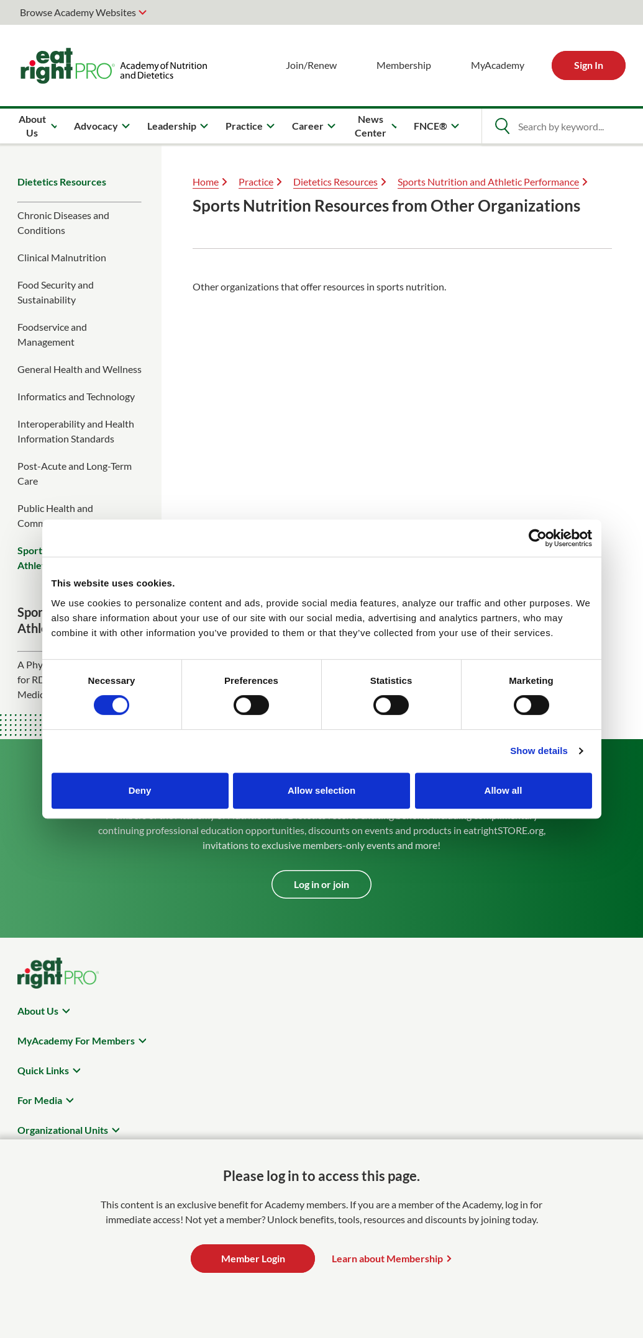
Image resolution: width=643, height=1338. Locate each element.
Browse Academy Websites (78, 12)
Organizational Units (62, 1130)
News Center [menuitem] (370, 125)
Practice (256, 181)
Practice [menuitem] (244, 126)
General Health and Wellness (79, 369)
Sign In (588, 65)
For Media (39, 1100)
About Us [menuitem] (32, 125)
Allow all (503, 790)
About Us (37, 1011)
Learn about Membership (387, 1258)
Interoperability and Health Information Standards (75, 431)
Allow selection (321, 790)
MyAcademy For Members (76, 1040)
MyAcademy (497, 65)
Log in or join (321, 884)
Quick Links (43, 1070)
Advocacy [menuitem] (96, 126)
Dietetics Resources (61, 181)
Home (206, 181)
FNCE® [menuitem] (430, 126)
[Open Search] (502, 126)
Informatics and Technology (76, 396)
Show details (539, 750)
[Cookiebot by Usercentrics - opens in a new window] (537, 538)
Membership (403, 65)
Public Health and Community (55, 515)
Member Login (253, 1258)
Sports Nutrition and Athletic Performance (488, 181)
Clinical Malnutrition (61, 257)
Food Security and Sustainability (55, 292)
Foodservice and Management (52, 334)
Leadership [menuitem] (171, 126)
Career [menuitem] (308, 126)
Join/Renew (311, 65)
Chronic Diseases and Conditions (63, 222)
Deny (140, 790)
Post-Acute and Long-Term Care (74, 473)
